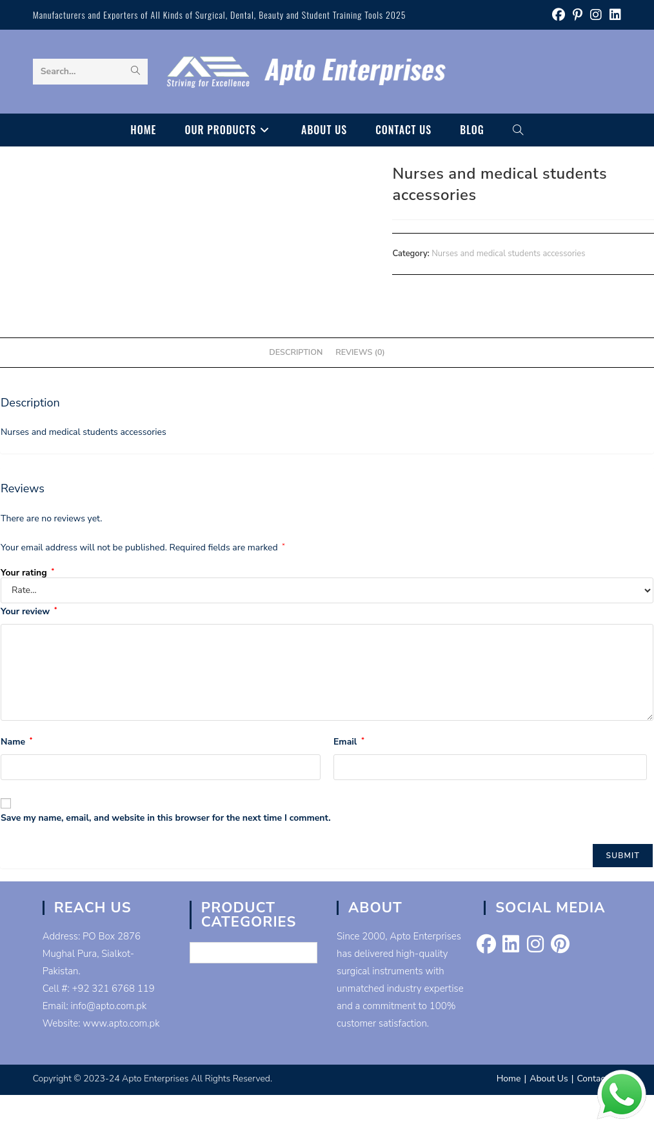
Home (509, 1078)
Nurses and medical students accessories (508, 253)
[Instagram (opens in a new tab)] (596, 15)
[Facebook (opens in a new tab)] (558, 15)
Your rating (27, 572)
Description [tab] (295, 351)
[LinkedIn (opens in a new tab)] (613, 15)
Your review (29, 611)
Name (16, 742)
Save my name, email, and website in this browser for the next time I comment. (166, 818)
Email (348, 742)
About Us (549, 1078)
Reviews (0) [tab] (359, 351)
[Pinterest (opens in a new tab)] (577, 15)
